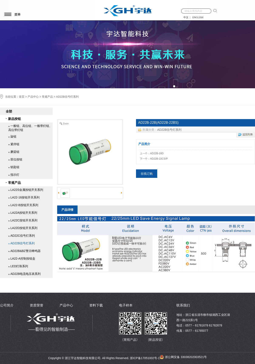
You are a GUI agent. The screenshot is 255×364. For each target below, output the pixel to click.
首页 (21, 96)
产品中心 (33, 96)
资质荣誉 (36, 305)
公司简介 (7, 305)
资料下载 (96, 305)
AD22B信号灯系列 (169, 130)
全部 (9, 109)
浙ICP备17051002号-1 (145, 358)
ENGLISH (197, 17)
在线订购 (147, 174)
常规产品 (47, 96)
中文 (185, 17)
